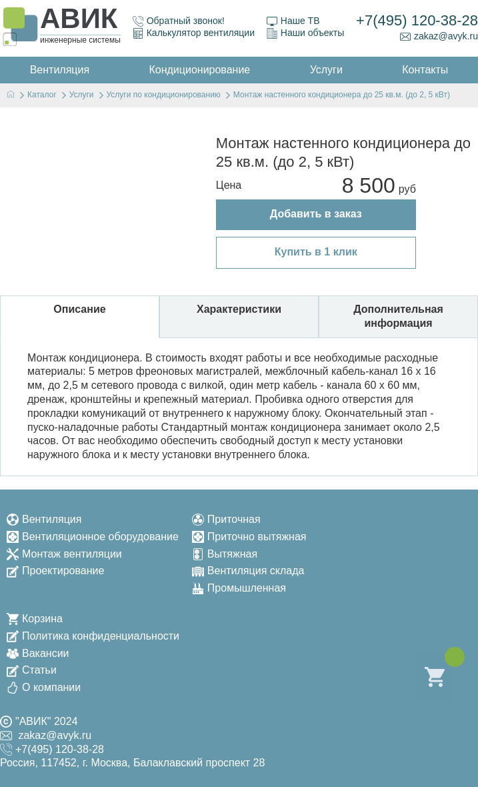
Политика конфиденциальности (93, 636)
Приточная (226, 519)
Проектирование (55, 570)
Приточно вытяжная (249, 536)
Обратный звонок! (179, 21)
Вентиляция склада (248, 570)
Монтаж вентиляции (64, 554)
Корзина (35, 618)
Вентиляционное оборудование (93, 536)
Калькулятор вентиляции (194, 33)
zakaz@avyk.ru (439, 36)
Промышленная (239, 588)
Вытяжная (224, 554)
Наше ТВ (293, 21)
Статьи (32, 670)
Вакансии (38, 653)
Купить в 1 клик (316, 251)
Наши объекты (305, 33)
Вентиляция (44, 519)
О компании (44, 687)
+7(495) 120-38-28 (417, 20)
